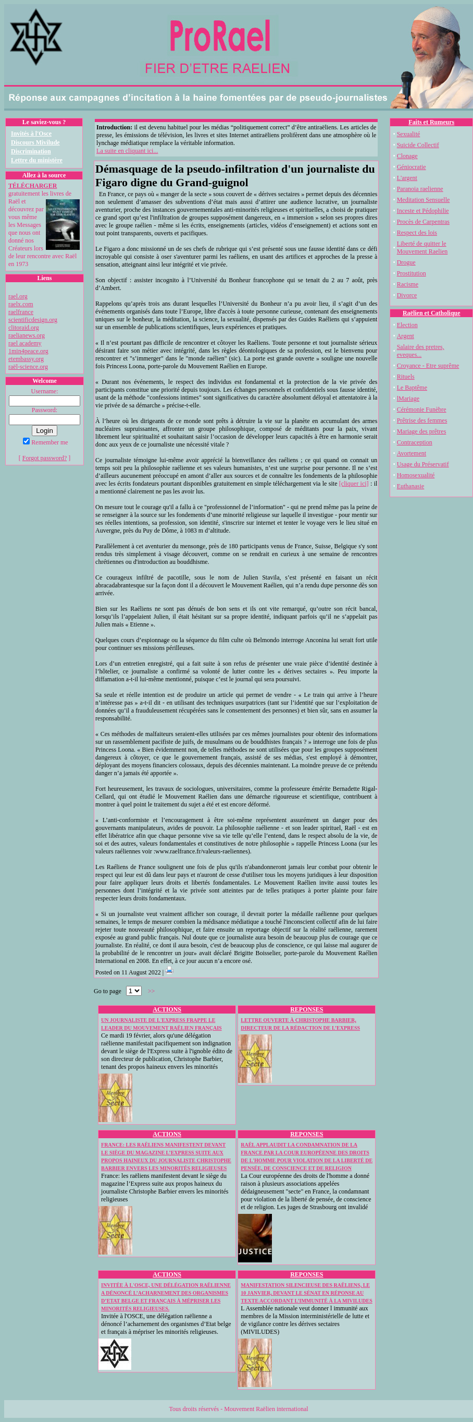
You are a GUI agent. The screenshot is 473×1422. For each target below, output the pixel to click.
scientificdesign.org (32, 319)
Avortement (411, 453)
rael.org (18, 296)
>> (151, 991)
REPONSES (306, 1009)
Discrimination (31, 151)
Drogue (406, 262)
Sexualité (408, 134)
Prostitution (411, 273)
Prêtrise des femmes (422, 420)
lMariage (408, 398)
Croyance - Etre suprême (428, 365)
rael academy (25, 343)
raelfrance (20, 312)
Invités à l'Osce (31, 133)
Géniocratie (411, 167)
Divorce (407, 295)
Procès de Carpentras (423, 221)
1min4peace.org (28, 351)
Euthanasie (411, 486)
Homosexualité (416, 475)
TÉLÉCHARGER (32, 185)
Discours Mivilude (35, 142)
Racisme (407, 284)
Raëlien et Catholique (431, 313)
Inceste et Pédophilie (423, 210)
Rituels (406, 376)
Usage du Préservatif (423, 464)
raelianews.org (26, 335)
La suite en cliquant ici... (127, 150)
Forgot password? (44, 458)
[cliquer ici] (354, 483)
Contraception (414, 442)
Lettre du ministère (37, 160)
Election (407, 325)
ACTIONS (167, 1009)
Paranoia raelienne (420, 188)
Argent (405, 336)
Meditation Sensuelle (423, 199)
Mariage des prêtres (421, 431)
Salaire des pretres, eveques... (420, 350)
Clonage (407, 156)
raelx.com (20, 304)
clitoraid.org (23, 327)
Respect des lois (417, 232)
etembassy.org (26, 359)
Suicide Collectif (418, 145)
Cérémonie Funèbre (421, 409)
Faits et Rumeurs (431, 122)
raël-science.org (28, 366)
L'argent (407, 178)
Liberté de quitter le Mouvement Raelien (422, 247)
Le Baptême (412, 387)
